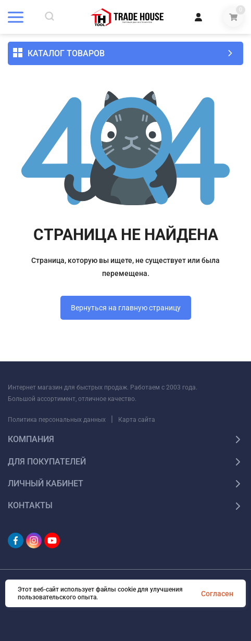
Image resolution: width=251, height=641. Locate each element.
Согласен (217, 593)
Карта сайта (136, 419)
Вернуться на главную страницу (126, 308)
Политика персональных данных (57, 419)
